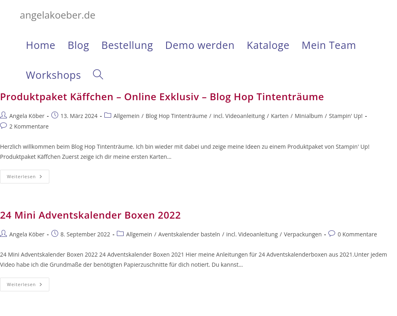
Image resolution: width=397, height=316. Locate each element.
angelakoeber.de (57, 14)
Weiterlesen (28, 178)
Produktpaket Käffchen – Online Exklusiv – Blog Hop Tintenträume (162, 96)
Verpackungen (303, 234)
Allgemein (126, 116)
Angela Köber (26, 116)
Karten (280, 116)
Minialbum (309, 116)
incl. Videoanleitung (239, 116)
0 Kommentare (357, 234)
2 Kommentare (29, 126)
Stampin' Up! (346, 116)
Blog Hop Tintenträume (176, 116)
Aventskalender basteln (189, 234)
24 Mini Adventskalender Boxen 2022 (90, 214)
